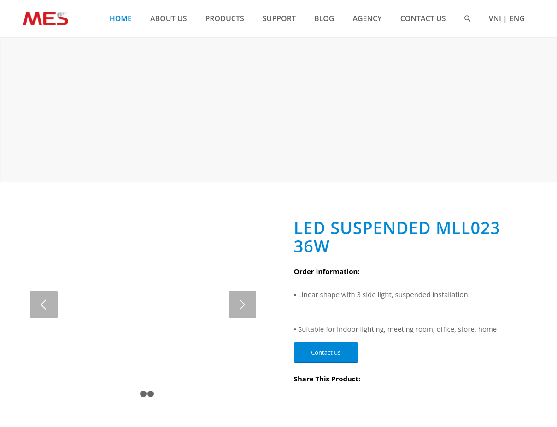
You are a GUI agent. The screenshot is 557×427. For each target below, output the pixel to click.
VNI (495, 18)
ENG (517, 18)
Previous (44, 304)
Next (242, 304)
